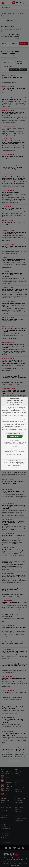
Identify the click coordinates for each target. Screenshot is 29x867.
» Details (14, 446)
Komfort (15, 450)
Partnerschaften (15, 461)
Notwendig (15, 441)
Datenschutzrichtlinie (12, 417)
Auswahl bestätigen (14, 433)
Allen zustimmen (14, 436)
